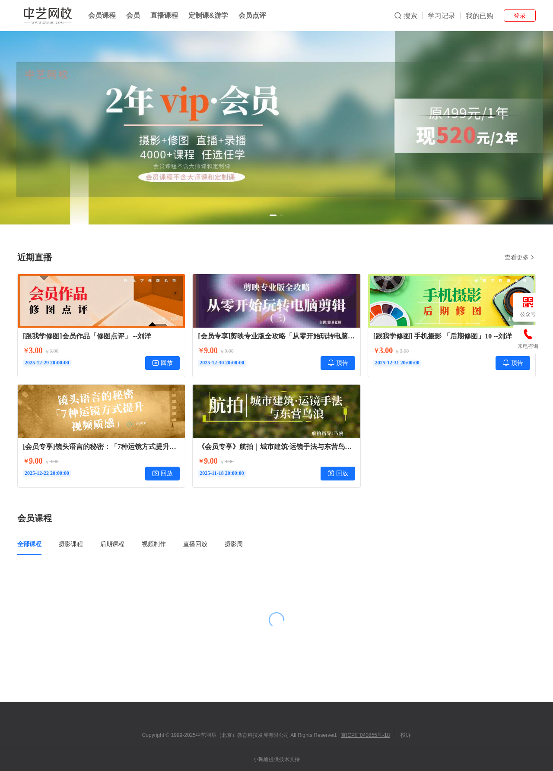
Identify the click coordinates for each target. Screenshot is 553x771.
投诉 (405, 735)
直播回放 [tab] (195, 543)
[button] (273, 215)
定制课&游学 (208, 15)
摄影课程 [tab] (71, 543)
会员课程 (102, 15)
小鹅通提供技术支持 (276, 759)
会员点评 (252, 15)
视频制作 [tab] (154, 543)
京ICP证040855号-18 (365, 735)
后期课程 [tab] (112, 543)
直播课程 (164, 15)
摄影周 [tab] (234, 543)
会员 (133, 15)
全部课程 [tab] (29, 543)
